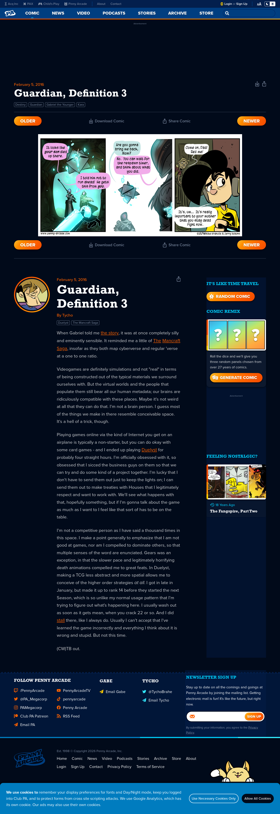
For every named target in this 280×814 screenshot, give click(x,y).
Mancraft (66, 353)
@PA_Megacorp (30, 721)
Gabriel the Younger (60, 108)
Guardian (36, 108)
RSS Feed (68, 739)
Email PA (24, 747)
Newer (251, 124)
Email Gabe (112, 713)
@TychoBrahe (157, 713)
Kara (81, 108)
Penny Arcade (72, 730)
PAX (28, 4)
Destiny (20, 108)
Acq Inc (11, 4)
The (169, 346)
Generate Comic (234, 376)
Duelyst (63, 328)
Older (27, 124)
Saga (81, 353)
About (101, 4)
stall (80, 635)
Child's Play (48, 4)
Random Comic (229, 294)
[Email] (216, 744)
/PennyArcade (29, 713)
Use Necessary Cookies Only (203, 798)
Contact (115, 4)
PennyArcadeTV (73, 713)
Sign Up (241, 4)
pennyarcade (71, 721)
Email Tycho (155, 721)
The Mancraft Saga (85, 328)
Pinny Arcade (75, 4)
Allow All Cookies (255, 798)
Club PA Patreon (31, 739)
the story (111, 338)
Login (228, 4)
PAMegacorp (28, 730)
